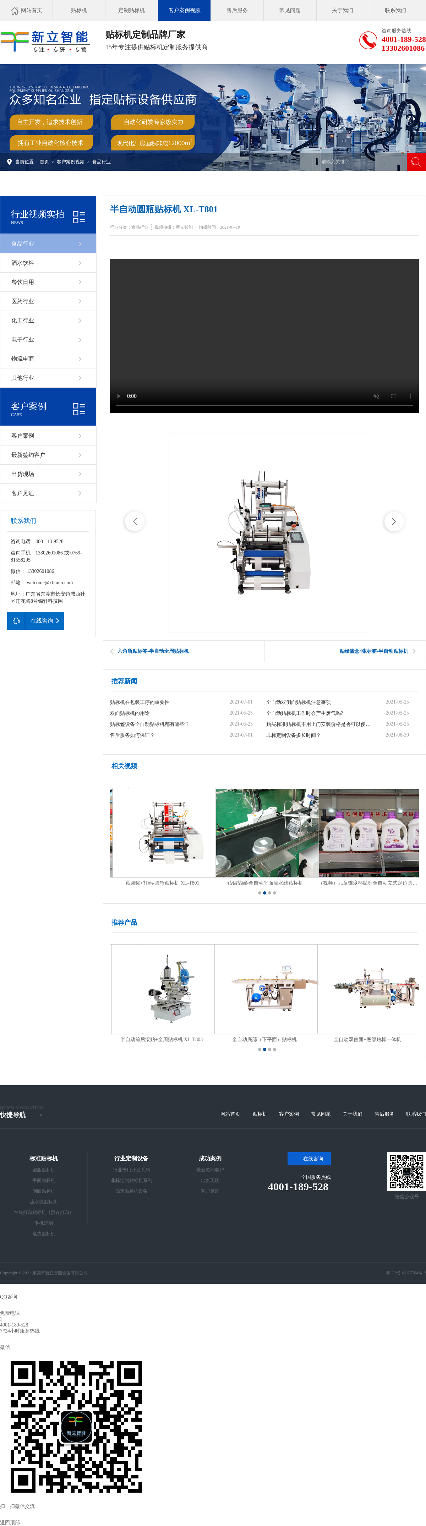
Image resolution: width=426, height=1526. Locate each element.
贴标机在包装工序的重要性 (140, 702)
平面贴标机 (43, 1180)
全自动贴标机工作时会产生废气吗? (304, 713)
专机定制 (43, 1223)
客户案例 (22, 436)
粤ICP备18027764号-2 (406, 1272)
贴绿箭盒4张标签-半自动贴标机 (373, 651)
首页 (44, 161)
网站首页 (230, 1114)
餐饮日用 (22, 282)
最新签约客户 (28, 455)
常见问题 (321, 1114)
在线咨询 (313, 1158)
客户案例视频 (70, 161)
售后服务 (384, 1114)
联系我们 (416, 1114)
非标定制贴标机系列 (131, 1180)
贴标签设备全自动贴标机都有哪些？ (150, 724)
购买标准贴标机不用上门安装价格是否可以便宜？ (319, 724)
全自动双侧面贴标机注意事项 (298, 702)
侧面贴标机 (43, 1191)
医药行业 (22, 301)
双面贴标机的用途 (130, 713)
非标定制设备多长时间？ (293, 735)
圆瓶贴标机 (43, 1169)
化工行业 (22, 320)
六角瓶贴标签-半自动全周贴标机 (153, 651)
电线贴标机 (43, 1233)
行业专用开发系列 (131, 1169)
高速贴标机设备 (131, 1191)
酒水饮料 (22, 263)
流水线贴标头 (44, 1201)
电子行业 (22, 340)
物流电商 (22, 359)
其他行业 (22, 378)
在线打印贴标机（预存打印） (44, 1212)
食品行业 (101, 161)
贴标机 (259, 1114)
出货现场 (22, 474)
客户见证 (22, 493)
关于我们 (352, 1114)
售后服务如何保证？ (132, 735)
